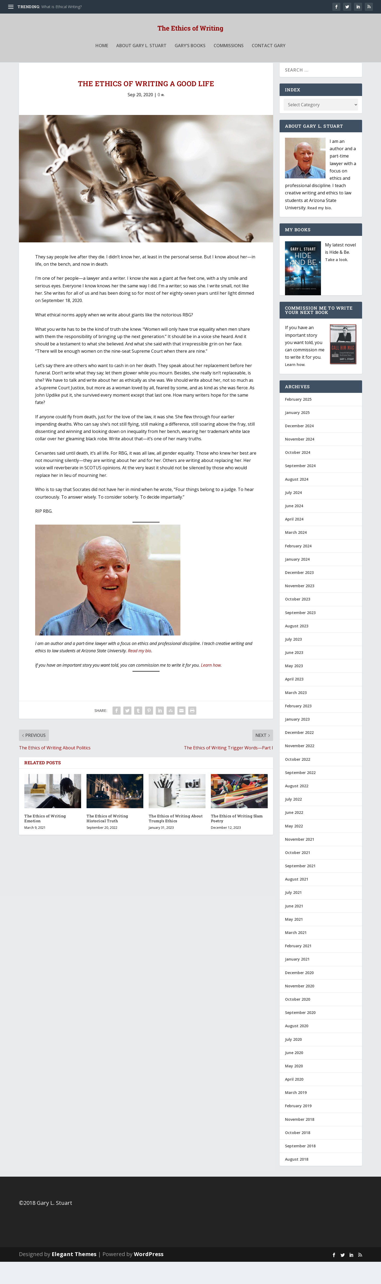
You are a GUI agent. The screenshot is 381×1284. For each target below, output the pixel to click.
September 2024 (300, 487)
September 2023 (300, 634)
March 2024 (296, 554)
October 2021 (297, 874)
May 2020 (294, 1088)
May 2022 (294, 847)
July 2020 (293, 1061)
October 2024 (297, 474)
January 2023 (297, 741)
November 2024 (299, 461)
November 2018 (299, 1141)
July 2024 (293, 514)
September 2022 (300, 794)
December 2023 (299, 594)
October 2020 (297, 1021)
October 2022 (297, 781)
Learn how (211, 687)
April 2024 (294, 541)
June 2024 (294, 528)
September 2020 (300, 1034)
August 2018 (296, 1181)
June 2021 (294, 928)
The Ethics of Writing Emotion (45, 841)
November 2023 (299, 608)
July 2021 (293, 914)
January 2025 (297, 434)
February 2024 (298, 568)
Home (101, 57)
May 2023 (294, 688)
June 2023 (294, 674)
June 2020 (294, 1074)
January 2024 (297, 581)
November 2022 (299, 768)
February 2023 (298, 728)
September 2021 (300, 888)
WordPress (149, 1276)
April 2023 (294, 701)
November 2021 (299, 861)
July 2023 (293, 661)
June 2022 (294, 834)
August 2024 (296, 501)
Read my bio (139, 673)
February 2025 (298, 421)
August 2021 (296, 901)
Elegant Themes (74, 1276)
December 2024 (299, 448)
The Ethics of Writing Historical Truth (107, 841)
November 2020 (299, 1008)
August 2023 (296, 648)
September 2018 (300, 1168)
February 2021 (298, 968)
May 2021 (294, 941)
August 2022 (296, 808)
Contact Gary (269, 57)
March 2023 (296, 714)
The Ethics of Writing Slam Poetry (237, 841)
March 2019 (296, 1114)
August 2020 (296, 1048)
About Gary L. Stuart (141, 57)
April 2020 (294, 1101)
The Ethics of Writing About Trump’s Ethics (176, 841)
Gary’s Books (190, 57)
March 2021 (296, 954)
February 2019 (298, 1128)
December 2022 (299, 754)
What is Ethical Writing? (61, 6)
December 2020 (299, 994)
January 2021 (297, 981)
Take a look (336, 281)
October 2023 (297, 621)
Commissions (229, 57)
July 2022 (293, 821)
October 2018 (297, 1154)
